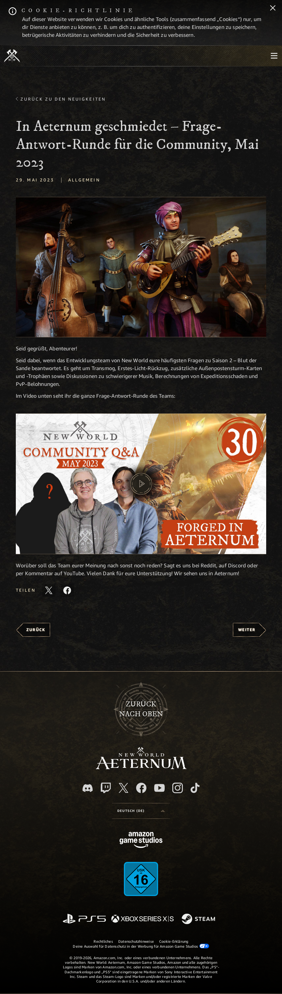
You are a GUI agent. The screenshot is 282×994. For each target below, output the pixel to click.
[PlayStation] (84, 919)
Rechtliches (103, 941)
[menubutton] (274, 56)
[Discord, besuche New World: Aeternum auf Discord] (87, 788)
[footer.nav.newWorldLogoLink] (141, 767)
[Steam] (199, 919)
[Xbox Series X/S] (142, 919)
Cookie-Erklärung (173, 941)
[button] (141, 267)
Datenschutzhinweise (136, 941)
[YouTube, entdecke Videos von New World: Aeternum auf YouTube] (159, 788)
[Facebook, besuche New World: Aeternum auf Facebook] (141, 788)
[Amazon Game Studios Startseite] (141, 840)
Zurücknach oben (141, 709)
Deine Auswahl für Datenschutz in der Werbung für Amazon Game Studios (141, 946)
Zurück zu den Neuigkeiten (63, 99)
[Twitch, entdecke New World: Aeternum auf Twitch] (105, 788)
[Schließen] (272, 8)
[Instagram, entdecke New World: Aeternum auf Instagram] (177, 788)
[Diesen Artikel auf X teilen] (48, 590)
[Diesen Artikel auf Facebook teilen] (67, 590)
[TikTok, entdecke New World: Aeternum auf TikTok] (195, 788)
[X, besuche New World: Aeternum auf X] (123, 788)
